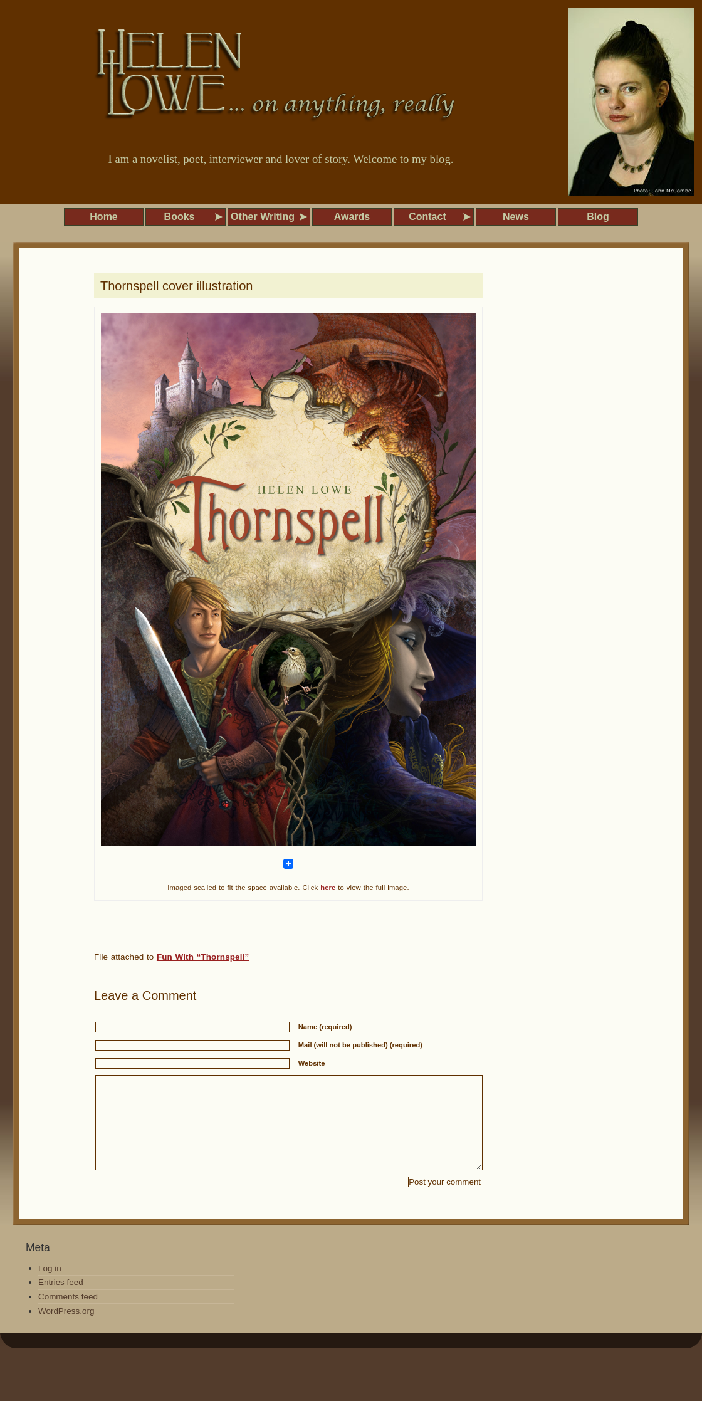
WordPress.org (66, 1330)
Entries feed (60, 1301)
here (327, 887)
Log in (49, 1287)
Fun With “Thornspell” (203, 957)
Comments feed (68, 1315)
